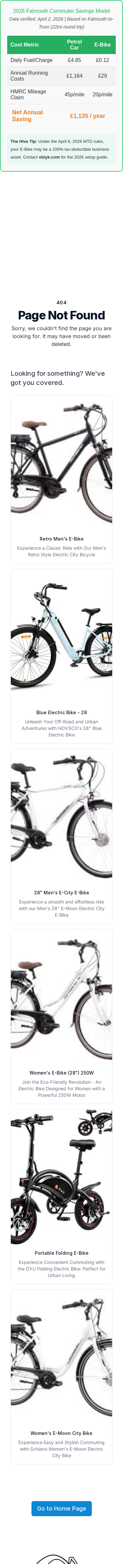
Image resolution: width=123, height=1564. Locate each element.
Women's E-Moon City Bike (61, 1433)
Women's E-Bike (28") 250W (62, 1073)
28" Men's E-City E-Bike (61, 892)
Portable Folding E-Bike (62, 1253)
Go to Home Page (61, 1508)
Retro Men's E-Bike (62, 539)
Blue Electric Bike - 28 (61, 712)
